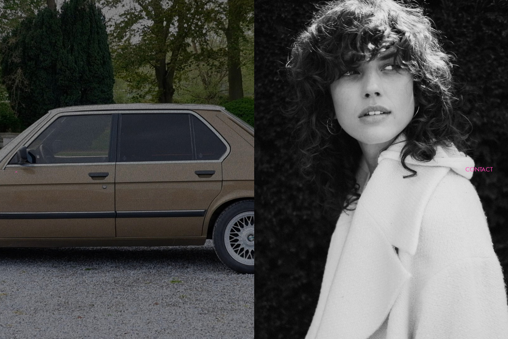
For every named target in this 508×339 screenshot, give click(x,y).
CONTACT (479, 169)
